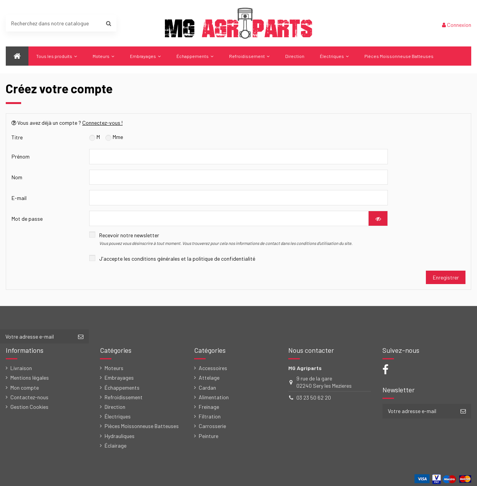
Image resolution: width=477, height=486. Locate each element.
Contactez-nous (29, 397)
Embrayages (119, 377)
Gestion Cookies (29, 406)
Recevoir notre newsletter (225, 239)
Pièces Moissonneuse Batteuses (142, 426)
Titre (17, 137)
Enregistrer (446, 277)
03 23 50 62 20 (313, 397)
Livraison (21, 368)
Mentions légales (29, 377)
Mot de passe (27, 218)
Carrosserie (212, 426)
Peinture (208, 436)
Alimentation (214, 397)
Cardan (207, 387)
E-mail (19, 198)
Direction (115, 406)
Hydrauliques (120, 436)
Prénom (21, 156)
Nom (17, 177)
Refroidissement (124, 397)
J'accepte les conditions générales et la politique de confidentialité (177, 258)
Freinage (209, 406)
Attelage (209, 377)
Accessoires (213, 368)
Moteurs (114, 368)
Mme (114, 137)
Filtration (210, 416)
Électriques (118, 416)
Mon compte (24, 387)
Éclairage (115, 445)
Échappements (122, 387)
